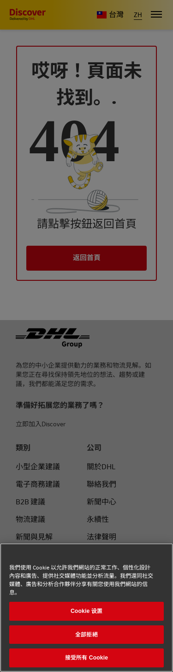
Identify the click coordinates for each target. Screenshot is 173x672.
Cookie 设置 (86, 611)
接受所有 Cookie (86, 657)
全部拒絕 (86, 634)
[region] (86, 607)
